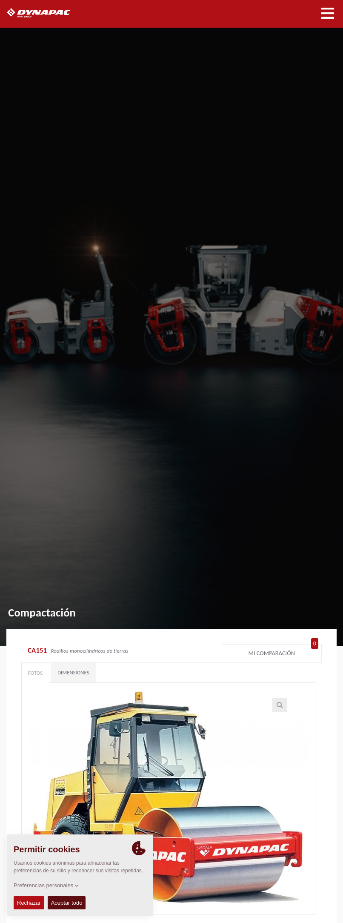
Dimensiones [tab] (73, 672)
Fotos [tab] (35, 673)
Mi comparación (283, 651)
